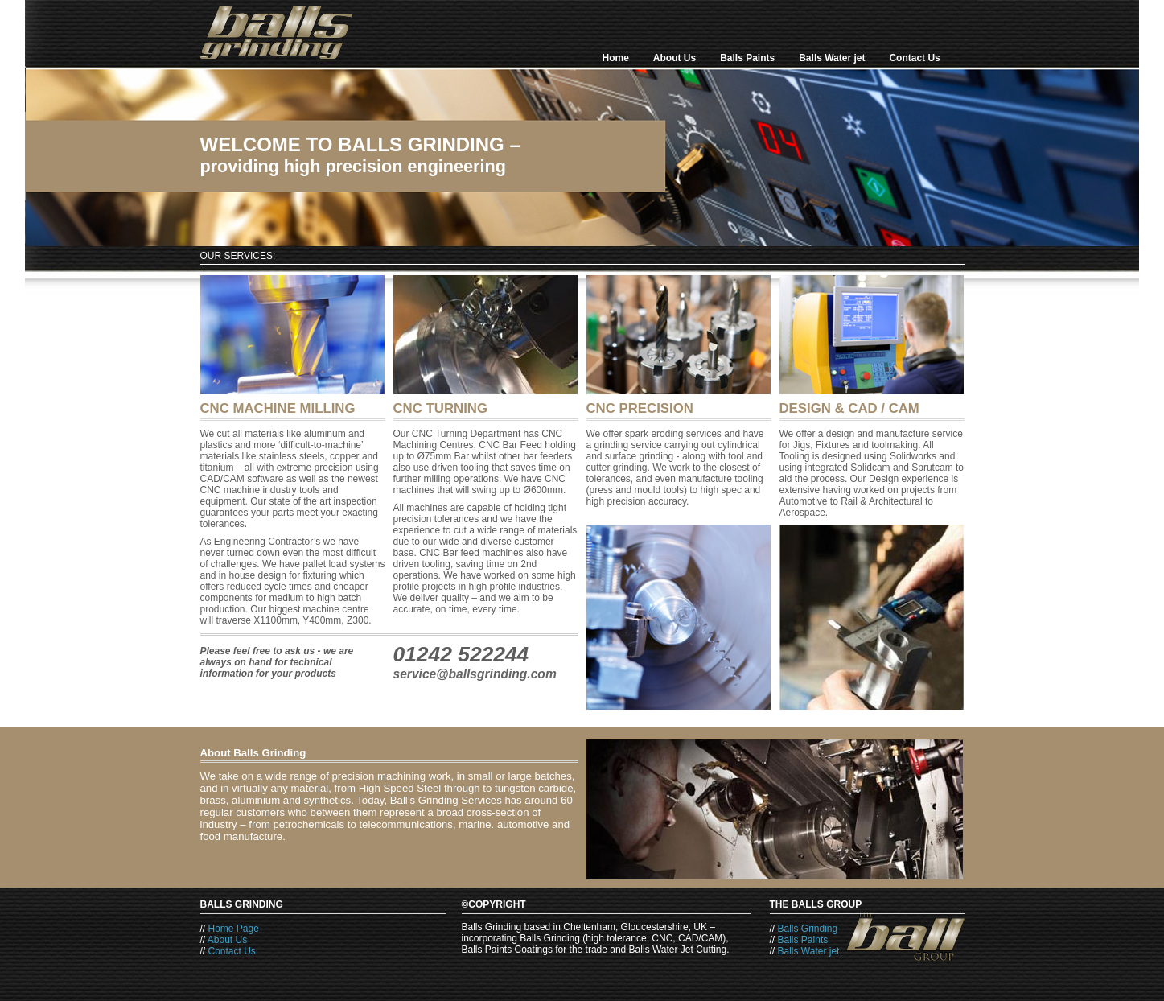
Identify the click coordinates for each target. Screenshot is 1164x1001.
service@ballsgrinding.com (475, 674)
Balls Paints (747, 58)
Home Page (233, 928)
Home (616, 58)
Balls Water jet (832, 58)
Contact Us (914, 58)
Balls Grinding (808, 928)
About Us (674, 58)
